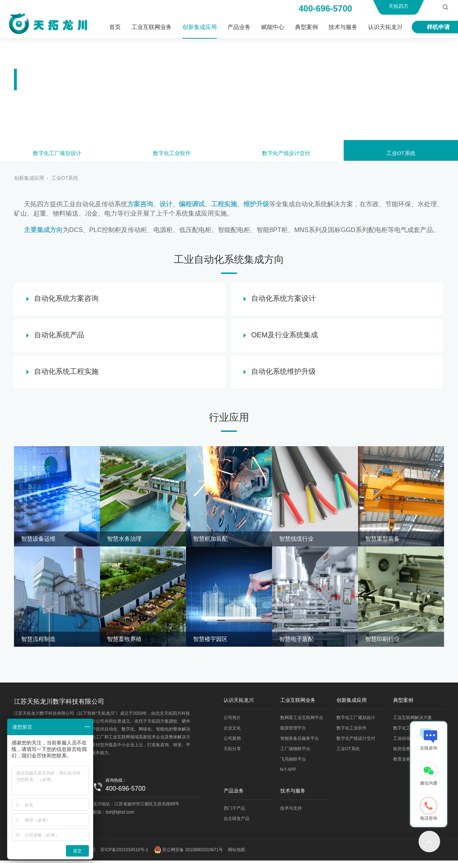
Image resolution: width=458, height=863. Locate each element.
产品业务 (239, 27)
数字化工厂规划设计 (57, 154)
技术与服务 (343, 27)
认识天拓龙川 (385, 27)
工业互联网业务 (152, 27)
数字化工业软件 (171, 154)
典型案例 (306, 27)
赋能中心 (272, 27)
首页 (115, 27)
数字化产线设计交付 (286, 154)
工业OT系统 (400, 154)
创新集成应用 (199, 27)
